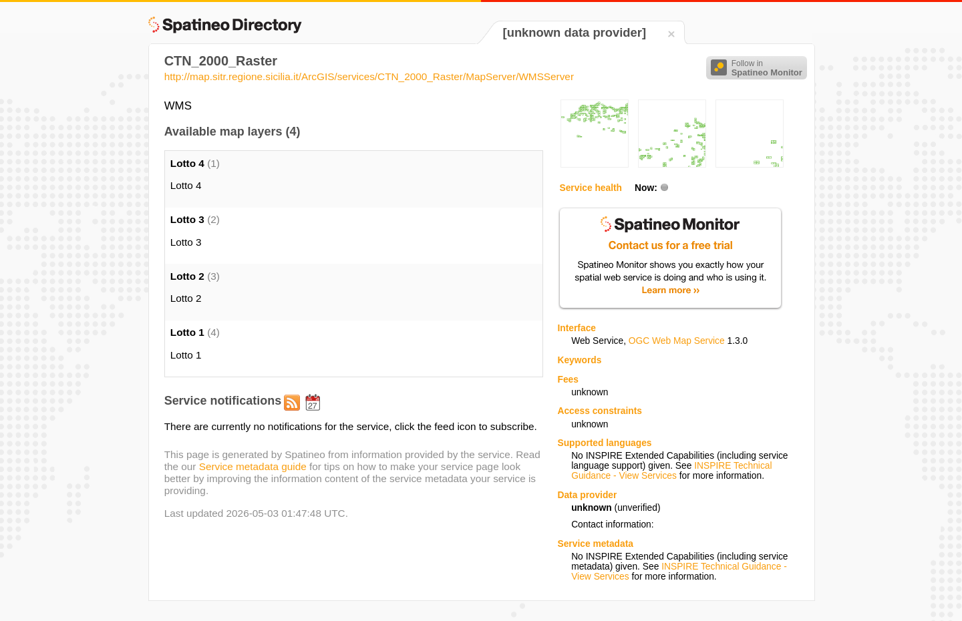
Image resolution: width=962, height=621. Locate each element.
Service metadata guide (253, 466)
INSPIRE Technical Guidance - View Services (671, 471)
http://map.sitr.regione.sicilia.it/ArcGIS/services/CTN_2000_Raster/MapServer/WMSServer (369, 76)
